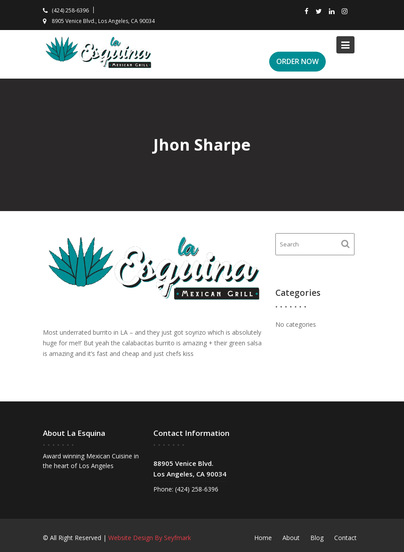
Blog (317, 537)
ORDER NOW (297, 61)
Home (263, 537)
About (291, 537)
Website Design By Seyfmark (149, 537)
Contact (345, 537)
